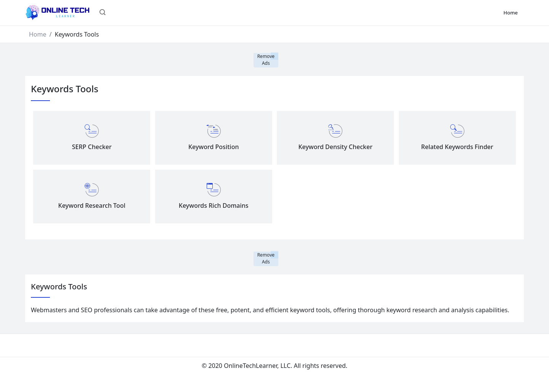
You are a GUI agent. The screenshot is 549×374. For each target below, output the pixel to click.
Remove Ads (265, 59)
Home (511, 12)
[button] (102, 13)
